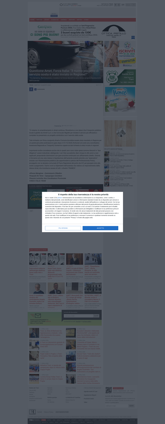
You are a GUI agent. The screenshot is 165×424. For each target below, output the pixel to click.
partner (59, 197)
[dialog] (82, 212)
